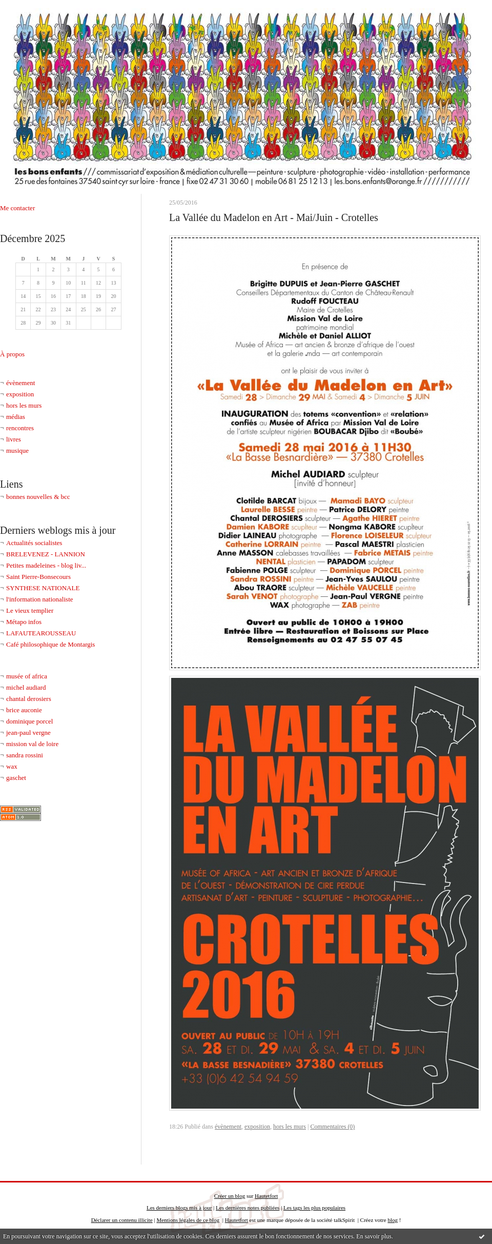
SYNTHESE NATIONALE (42, 588)
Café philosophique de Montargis (50, 644)
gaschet (16, 777)
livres (13, 439)
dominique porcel (29, 721)
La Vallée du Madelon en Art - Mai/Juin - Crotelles (273, 217)
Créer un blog (229, 1196)
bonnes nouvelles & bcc (38, 496)
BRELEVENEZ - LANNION (45, 554)
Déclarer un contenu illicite (122, 1220)
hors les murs (24, 405)
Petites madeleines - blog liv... (46, 565)
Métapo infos (24, 622)
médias (15, 416)
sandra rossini (24, 755)
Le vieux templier (29, 610)
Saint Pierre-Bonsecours (38, 576)
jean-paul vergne (28, 732)
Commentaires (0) (332, 1126)
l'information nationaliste (39, 599)
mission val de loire (32, 744)
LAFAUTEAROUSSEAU (41, 633)
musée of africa (26, 676)
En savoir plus (374, 1236)
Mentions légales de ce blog (187, 1220)
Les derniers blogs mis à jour (179, 1208)
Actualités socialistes (34, 543)
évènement (20, 383)
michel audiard (26, 687)
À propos (12, 354)
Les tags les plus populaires (314, 1208)
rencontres (20, 428)
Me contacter (17, 208)
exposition (20, 394)
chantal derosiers (28, 699)
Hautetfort (266, 1196)
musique (17, 450)
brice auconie (24, 710)
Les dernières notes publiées (247, 1208)
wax (11, 766)
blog (392, 1220)
